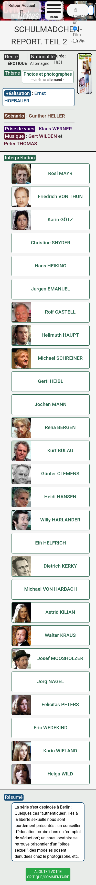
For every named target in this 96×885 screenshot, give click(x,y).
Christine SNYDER (50, 243)
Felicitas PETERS (60, 704)
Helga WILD (60, 774)
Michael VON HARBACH (50, 589)
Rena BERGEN (60, 427)
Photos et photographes (48, 74)
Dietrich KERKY (60, 566)
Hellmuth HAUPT (60, 335)
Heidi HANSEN (60, 497)
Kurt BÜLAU (60, 450)
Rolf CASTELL (60, 312)
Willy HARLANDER (60, 520)
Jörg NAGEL (50, 681)
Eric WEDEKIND (50, 728)
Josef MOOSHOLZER (60, 658)
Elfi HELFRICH (50, 543)
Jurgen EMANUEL (50, 289)
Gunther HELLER (47, 116)
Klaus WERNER (55, 129)
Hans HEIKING (50, 266)
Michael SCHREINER (60, 358)
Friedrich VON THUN (60, 196)
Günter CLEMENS (60, 473)
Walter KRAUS (60, 635)
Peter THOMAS (20, 144)
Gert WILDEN (42, 136)
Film (77, 31)
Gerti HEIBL (50, 381)
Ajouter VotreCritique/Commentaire (48, 874)
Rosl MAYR (60, 173)
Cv (78, 40)
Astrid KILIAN (60, 612)
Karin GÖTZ (60, 219)
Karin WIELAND (60, 751)
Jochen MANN (51, 404)
